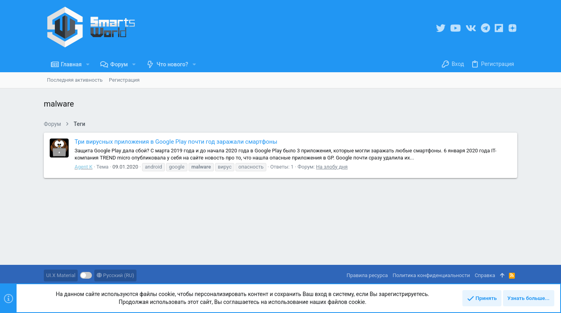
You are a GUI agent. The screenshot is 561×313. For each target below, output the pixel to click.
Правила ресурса (367, 275)
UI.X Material (60, 275)
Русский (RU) (115, 275)
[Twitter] (440, 28)
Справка (485, 275)
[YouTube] (455, 28)
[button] (87, 64)
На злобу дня (332, 167)
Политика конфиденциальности (431, 275)
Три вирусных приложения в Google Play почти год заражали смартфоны (176, 141)
